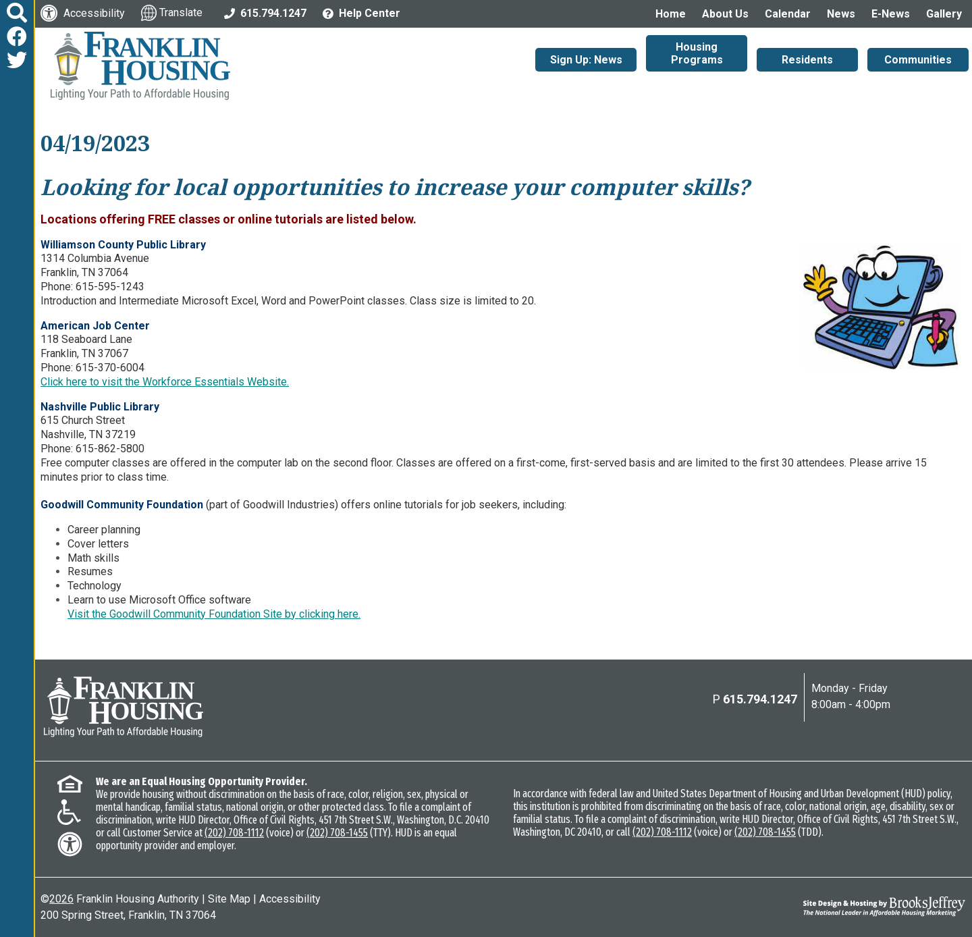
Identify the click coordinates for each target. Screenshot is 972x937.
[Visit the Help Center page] (361, 12)
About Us (725, 13)
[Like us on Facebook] (17, 37)
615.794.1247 (760, 699)
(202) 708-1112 (234, 832)
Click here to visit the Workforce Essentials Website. (164, 381)
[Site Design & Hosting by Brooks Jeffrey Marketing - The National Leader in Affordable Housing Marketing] (850, 906)
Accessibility (290, 898)
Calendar (788, 13)
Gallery (944, 13)
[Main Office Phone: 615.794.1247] (265, 12)
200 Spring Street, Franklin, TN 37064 (128, 915)
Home (670, 13)
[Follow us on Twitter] (17, 60)
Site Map (229, 898)
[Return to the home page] (123, 707)
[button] (17, 13)
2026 (61, 898)
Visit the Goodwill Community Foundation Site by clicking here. (214, 614)
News (841, 13)
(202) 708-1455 (337, 832)
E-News (890, 13)
